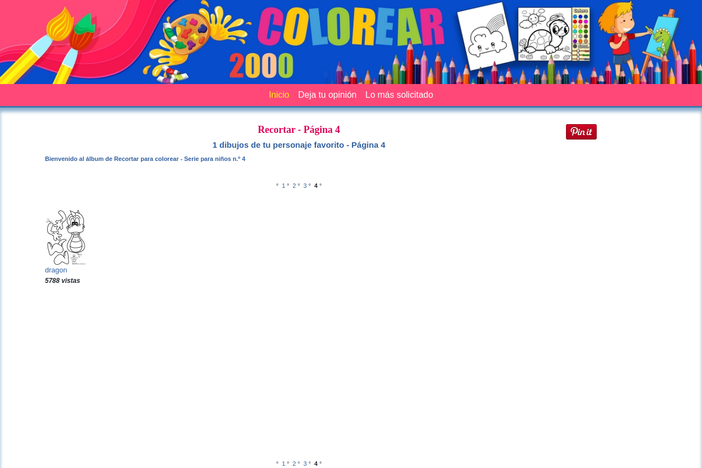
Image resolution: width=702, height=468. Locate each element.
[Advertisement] (299, 373)
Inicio (279, 94)
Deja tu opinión (327, 94)
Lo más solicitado (399, 94)
